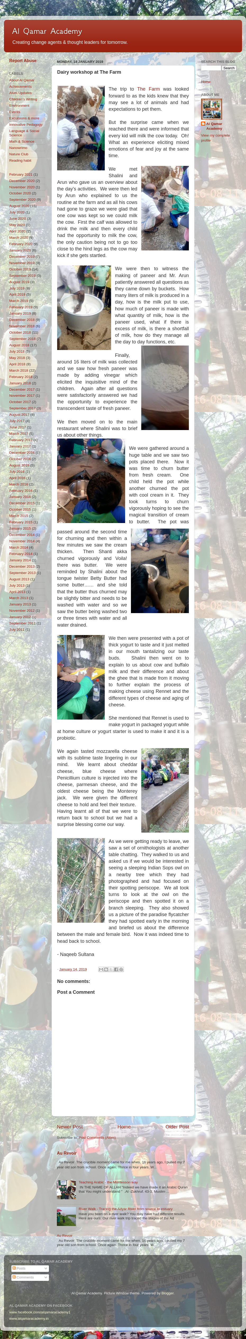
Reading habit (20, 160)
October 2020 (20, 193)
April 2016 (17, 478)
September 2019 (22, 276)
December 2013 (22, 566)
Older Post (177, 1127)
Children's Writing (23, 99)
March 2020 (18, 238)
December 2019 (22, 257)
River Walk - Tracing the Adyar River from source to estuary (125, 1209)
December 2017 (22, 389)
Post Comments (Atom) (97, 1138)
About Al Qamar (21, 80)
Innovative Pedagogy (26, 125)
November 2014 (22, 541)
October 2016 (20, 459)
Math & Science (21, 141)
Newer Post (70, 1127)
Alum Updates (20, 93)
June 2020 (17, 219)
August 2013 (19, 579)
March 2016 (18, 484)
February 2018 (21, 377)
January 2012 (20, 617)
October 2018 (20, 332)
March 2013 (18, 598)
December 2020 (22, 181)
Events (14, 112)
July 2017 (17, 421)
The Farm (148, 89)
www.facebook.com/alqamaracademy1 (39, 1312)
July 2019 (17, 288)
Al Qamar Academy (47, 31)
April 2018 (17, 364)
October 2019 (20, 269)
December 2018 (22, 320)
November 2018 (22, 326)
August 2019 (19, 282)
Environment (19, 106)
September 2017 (22, 408)
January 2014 (20, 560)
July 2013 (17, 585)
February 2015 (21, 522)
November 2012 (22, 611)
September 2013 (22, 573)
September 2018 (22, 339)
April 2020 (17, 231)
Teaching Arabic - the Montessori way (108, 1182)
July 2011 (17, 630)
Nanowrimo (18, 148)
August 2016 (19, 465)
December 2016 (22, 453)
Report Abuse (23, 60)
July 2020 (17, 212)
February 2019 (21, 307)
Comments (23, 1277)
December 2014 (22, 535)
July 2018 (17, 351)
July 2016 (17, 472)
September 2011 (22, 623)
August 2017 (19, 415)
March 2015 (18, 516)
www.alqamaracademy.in (29, 1319)
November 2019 (22, 263)
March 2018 (18, 370)
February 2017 (21, 440)
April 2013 (17, 592)
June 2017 (17, 427)
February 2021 (21, 174)
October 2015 (20, 509)
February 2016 (21, 491)
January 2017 (20, 446)
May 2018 (17, 358)
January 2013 (20, 604)
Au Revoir (67, 1153)
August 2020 (19, 206)
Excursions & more (24, 118)
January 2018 (20, 383)
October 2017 (20, 402)
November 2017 (22, 396)
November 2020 (22, 187)
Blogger (167, 1293)
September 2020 (22, 200)
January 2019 (20, 313)
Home (124, 1127)
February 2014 (21, 554)
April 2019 (17, 294)
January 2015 (20, 528)
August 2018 (19, 345)
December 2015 (22, 503)
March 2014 (18, 547)
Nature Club (18, 154)
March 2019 (18, 301)
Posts (19, 1268)
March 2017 (18, 434)
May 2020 (17, 225)
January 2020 (20, 250)
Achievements (20, 86)
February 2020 (21, 244)
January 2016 (20, 497)
